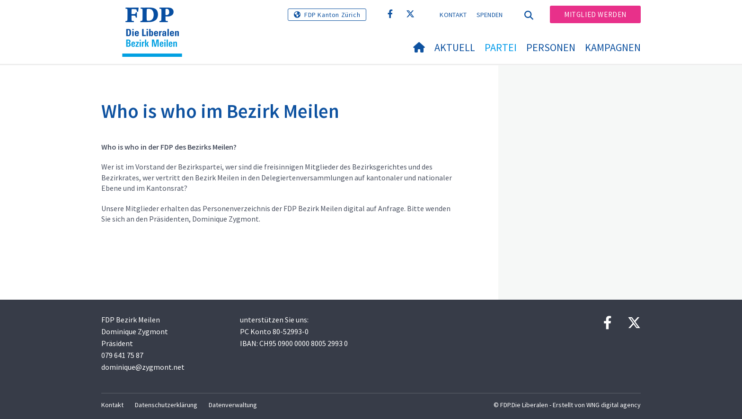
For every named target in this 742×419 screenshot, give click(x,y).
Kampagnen (613, 47)
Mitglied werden (595, 14)
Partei (501, 47)
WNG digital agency (613, 405)
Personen (550, 47)
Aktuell (454, 47)
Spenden (490, 14)
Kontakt (453, 14)
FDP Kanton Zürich (332, 14)
